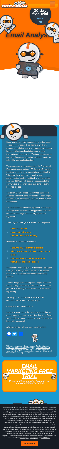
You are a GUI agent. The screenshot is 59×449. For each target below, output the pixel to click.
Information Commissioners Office (35, 351)
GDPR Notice (45, 438)
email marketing (12, 351)
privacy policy (24, 438)
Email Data (10, 348)
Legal (50, 351)
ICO (20, 351)
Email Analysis (29, 346)
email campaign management (21, 349)
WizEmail (14, 4)
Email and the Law (42, 346)
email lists (45, 349)
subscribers (10, 353)
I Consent (29, 443)
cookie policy (34, 438)
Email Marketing (21, 348)
